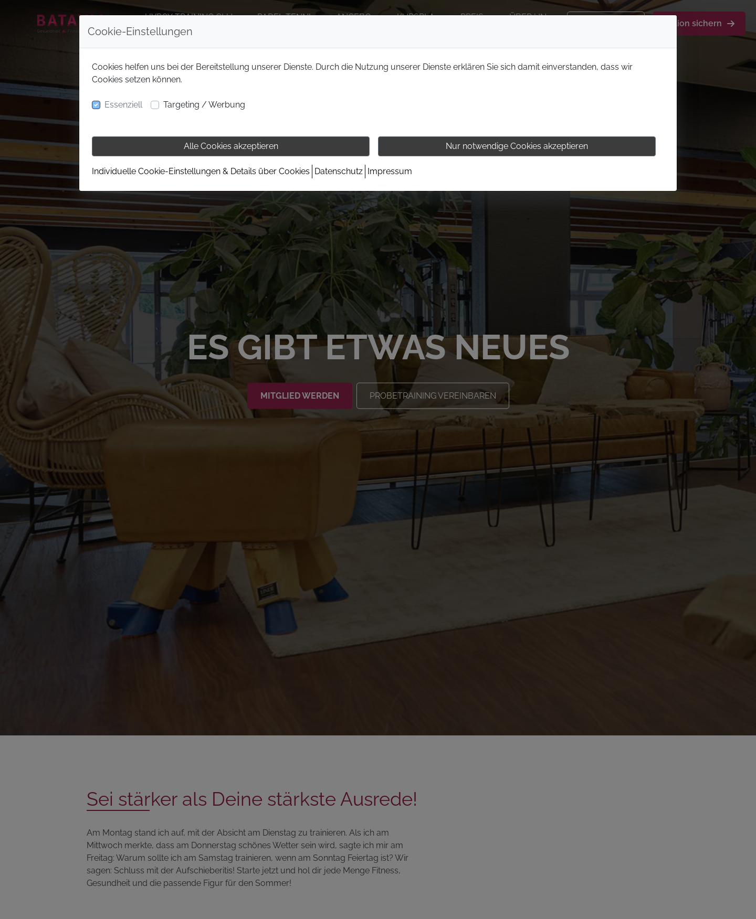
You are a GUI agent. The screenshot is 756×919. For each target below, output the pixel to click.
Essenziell (123, 105)
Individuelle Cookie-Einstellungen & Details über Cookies (201, 171)
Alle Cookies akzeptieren (231, 146)
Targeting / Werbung (204, 105)
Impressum (390, 171)
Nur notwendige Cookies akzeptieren (517, 146)
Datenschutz (338, 171)
